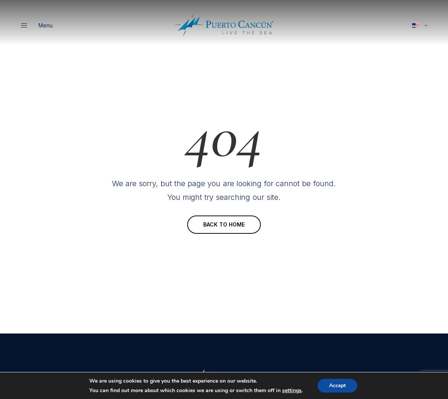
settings (292, 390)
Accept (337, 385)
